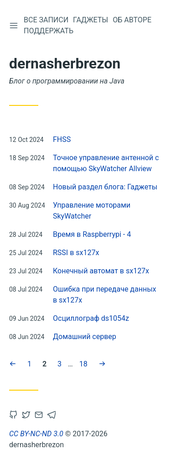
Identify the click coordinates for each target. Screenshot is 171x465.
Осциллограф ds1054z (91, 318)
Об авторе (132, 20)
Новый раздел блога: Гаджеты (105, 187)
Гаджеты (90, 20)
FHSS (62, 139)
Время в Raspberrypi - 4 (92, 234)
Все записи (46, 20)
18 (83, 363)
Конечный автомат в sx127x (101, 270)
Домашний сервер (84, 336)
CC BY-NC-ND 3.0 (36, 433)
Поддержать (48, 30)
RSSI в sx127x (76, 252)
